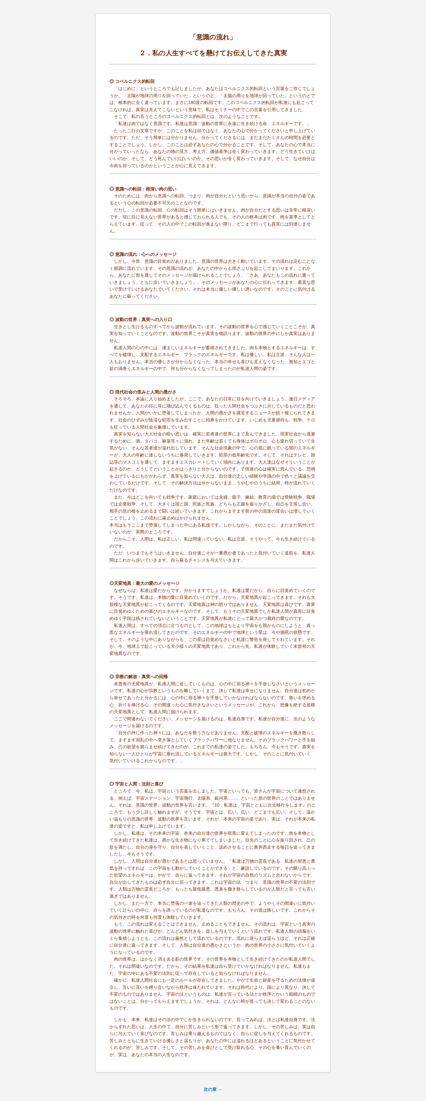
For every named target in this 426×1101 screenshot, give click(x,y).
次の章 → (213, 1089)
